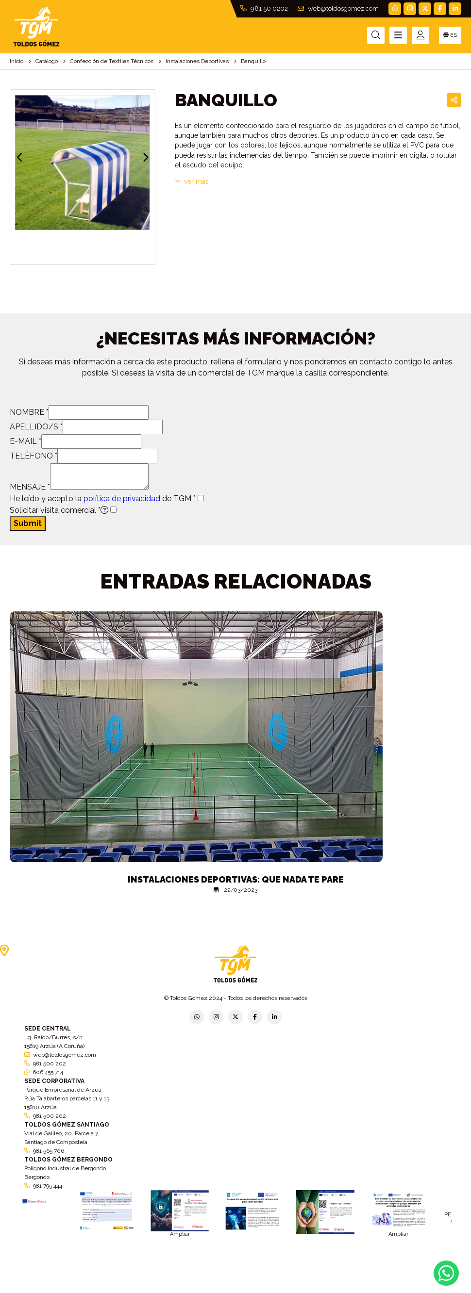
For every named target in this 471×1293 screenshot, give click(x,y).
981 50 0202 (264, 8)
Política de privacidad (127, 1290)
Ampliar (180, 1234)
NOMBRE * (29, 412)
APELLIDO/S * (36, 426)
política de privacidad (122, 498)
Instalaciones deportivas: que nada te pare (236, 879)
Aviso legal (236, 1290)
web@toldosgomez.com (338, 8)
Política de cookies (348, 1290)
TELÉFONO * (33, 455)
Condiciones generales (287, 1290)
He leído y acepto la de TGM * (103, 498)
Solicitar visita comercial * (59, 510)
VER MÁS (192, 181)
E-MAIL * (25, 441)
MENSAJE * (30, 486)
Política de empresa (188, 1290)
